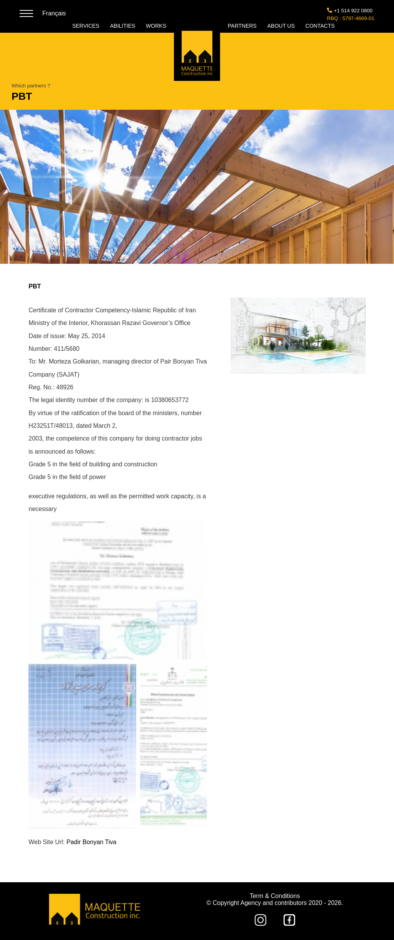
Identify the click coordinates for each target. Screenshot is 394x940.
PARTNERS (243, 26)
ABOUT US (281, 26)
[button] (117, 590)
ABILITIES (123, 26)
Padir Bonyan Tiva (92, 842)
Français (54, 13)
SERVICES (86, 26)
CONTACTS (320, 26)
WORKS (156, 26)
